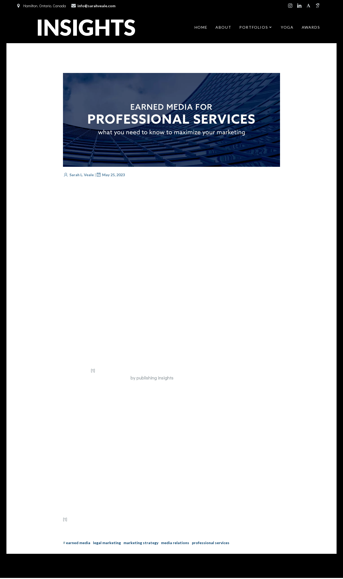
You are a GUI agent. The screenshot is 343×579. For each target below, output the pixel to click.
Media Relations (175, 543)
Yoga (287, 27)
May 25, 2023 (110, 175)
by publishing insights (152, 378)
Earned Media (78, 543)
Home (201, 27)
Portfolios (256, 27)
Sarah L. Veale (78, 175)
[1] (93, 371)
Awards (311, 27)
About (223, 27)
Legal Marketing (107, 543)
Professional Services (210, 543)
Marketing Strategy (141, 543)
